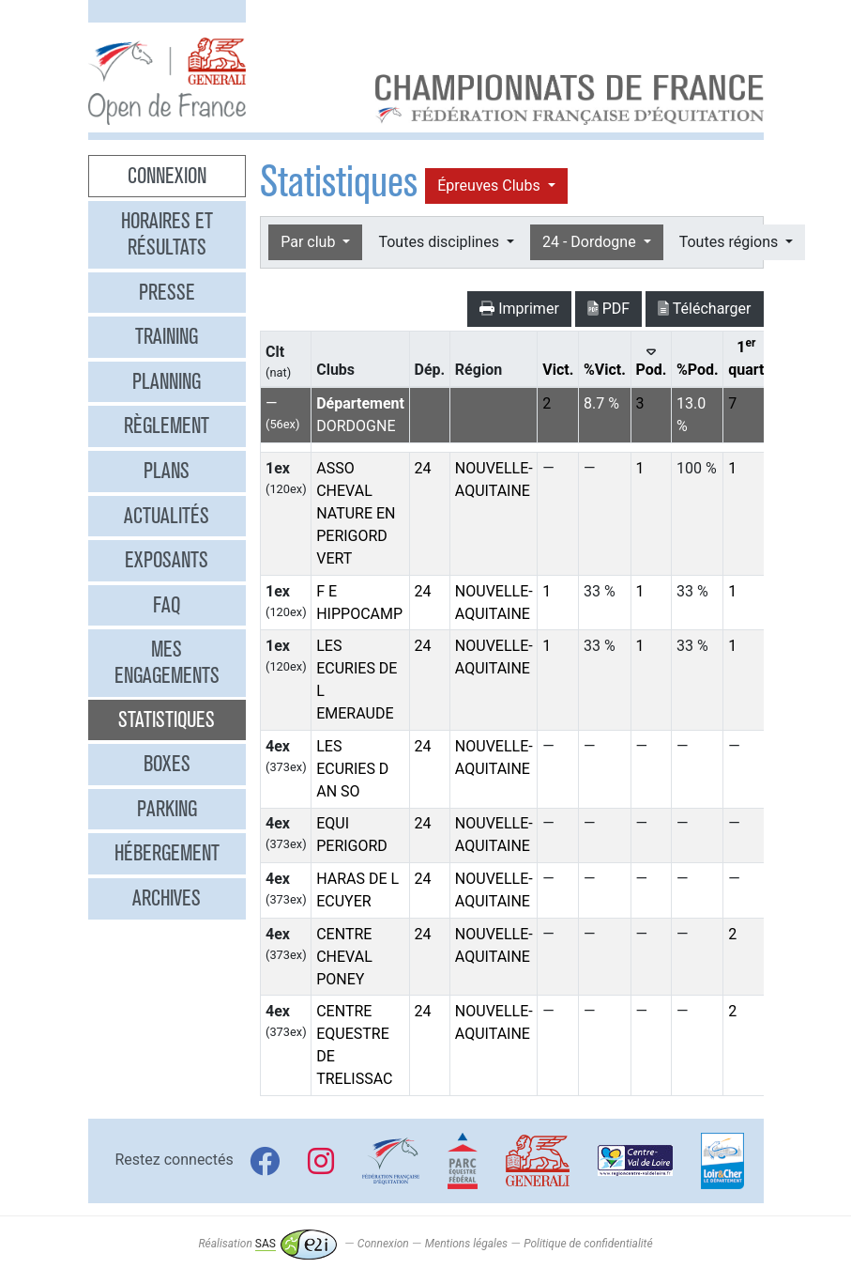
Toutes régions (730, 242)
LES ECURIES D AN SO (352, 768)
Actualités (166, 516)
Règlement (166, 425)
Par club (310, 242)
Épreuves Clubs (490, 185)
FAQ (166, 605)
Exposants (166, 560)
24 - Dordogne (591, 242)
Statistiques (166, 719)
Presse (167, 292)
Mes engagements (167, 662)
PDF (608, 308)
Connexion (167, 175)
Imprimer (519, 308)
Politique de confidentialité (588, 1243)
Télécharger (704, 308)
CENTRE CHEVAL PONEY (344, 956)
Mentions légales (466, 1243)
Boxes (167, 763)
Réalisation (267, 1243)
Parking (167, 809)
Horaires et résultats (167, 234)
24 (423, 468)
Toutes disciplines (440, 242)
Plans (167, 470)
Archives (166, 898)
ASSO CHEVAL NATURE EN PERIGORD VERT (355, 513)
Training (166, 336)
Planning (166, 381)
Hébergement (167, 853)
